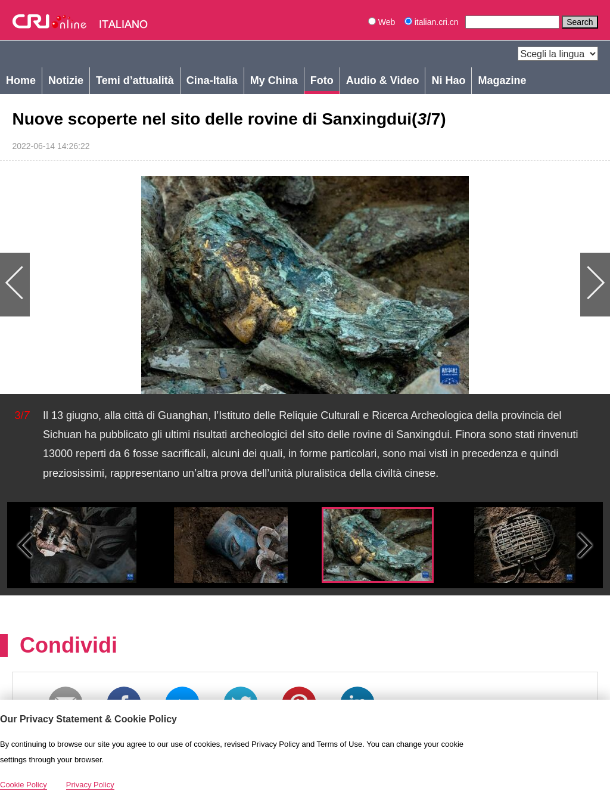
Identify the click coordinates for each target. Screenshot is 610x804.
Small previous (25, 545)
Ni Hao (448, 80)
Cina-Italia (212, 80)
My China (274, 80)
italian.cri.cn (432, 22)
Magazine (502, 80)
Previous (152, 285)
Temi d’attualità (135, 80)
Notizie (65, 80)
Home (21, 80)
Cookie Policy (23, 784)
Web (381, 22)
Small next (585, 545)
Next (457, 285)
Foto (322, 80)
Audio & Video (382, 80)
